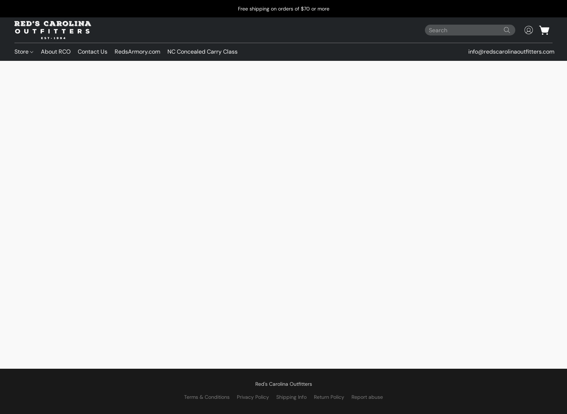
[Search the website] (507, 30)
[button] (52, 30)
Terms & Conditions (207, 397)
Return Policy (329, 397)
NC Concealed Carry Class (202, 51)
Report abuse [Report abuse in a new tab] (367, 397)
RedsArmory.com (137, 51)
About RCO (56, 51)
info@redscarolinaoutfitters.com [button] (511, 51)
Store (23, 51)
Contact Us (92, 51)
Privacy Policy (253, 397)
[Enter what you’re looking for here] (470, 30)
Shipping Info (291, 397)
